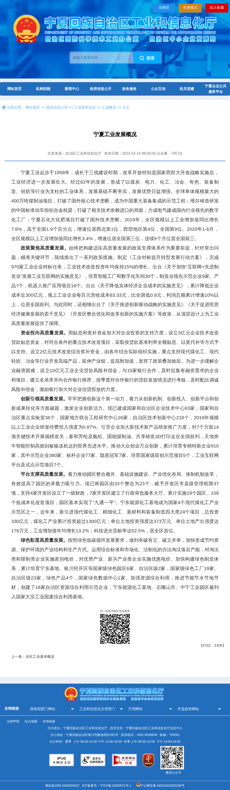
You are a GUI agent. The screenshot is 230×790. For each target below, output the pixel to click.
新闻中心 (72, 89)
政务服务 (129, 89)
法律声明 (13, 721)
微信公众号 (173, 772)
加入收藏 (217, 7)
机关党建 (187, 89)
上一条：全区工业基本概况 (32, 656)
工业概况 (109, 107)
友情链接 (49, 721)
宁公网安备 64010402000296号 (160, 785)
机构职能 (43, 89)
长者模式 (190, 7)
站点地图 (31, 721)
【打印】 (205, 645)
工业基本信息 (85, 107)
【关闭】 (219, 645)
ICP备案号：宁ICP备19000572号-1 (107, 785)
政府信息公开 (100, 89)
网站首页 (14, 89)
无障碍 (163, 7)
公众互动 (158, 89)
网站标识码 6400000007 (63, 785)
